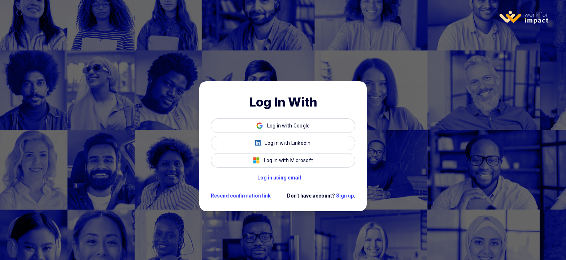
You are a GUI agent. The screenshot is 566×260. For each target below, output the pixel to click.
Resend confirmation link (241, 196)
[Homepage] (525, 17)
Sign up (345, 196)
